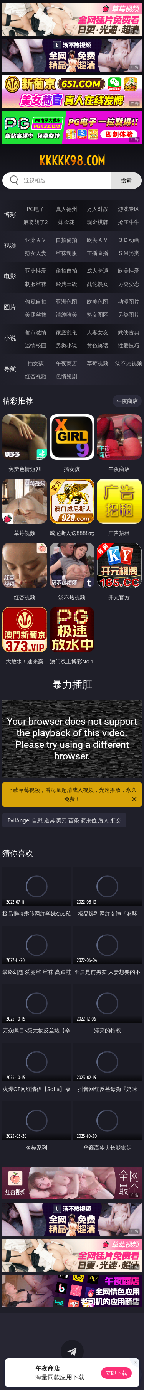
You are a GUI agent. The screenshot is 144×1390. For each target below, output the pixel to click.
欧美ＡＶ (97, 239)
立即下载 (116, 1373)
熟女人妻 (35, 252)
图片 (10, 307)
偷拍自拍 (66, 270)
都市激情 (35, 332)
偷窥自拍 (35, 301)
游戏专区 (128, 209)
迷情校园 (35, 345)
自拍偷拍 (66, 239)
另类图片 (128, 314)
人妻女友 (97, 332)
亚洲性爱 (35, 270)
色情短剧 (66, 376)
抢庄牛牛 (128, 222)
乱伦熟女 (97, 283)
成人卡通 (97, 270)
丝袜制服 (66, 252)
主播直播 (97, 252)
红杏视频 (35, 376)
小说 (10, 338)
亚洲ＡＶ (35, 239)
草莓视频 (97, 363)
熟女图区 (97, 314)
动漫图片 (128, 301)
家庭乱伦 (66, 332)
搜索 (126, 180)
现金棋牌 (97, 222)
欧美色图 (97, 301)
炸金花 (66, 222)
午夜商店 (66, 363)
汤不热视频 (128, 363)
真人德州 (66, 209)
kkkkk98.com (72, 161)
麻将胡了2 (35, 222)
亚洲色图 (66, 301)
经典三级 (66, 283)
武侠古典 (128, 332)
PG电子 (35, 209)
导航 (10, 368)
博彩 (10, 214)
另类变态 (128, 283)
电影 (10, 276)
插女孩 (36, 363)
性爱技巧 (128, 345)
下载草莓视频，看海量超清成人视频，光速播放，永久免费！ (73, 795)
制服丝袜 (35, 283)
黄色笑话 (97, 345)
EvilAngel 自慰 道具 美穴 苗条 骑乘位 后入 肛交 (64, 820)
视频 (10, 245)
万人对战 (97, 209)
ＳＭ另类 (128, 252)
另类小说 (66, 345)
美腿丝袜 (35, 314)
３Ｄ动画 (128, 239)
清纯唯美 (66, 314)
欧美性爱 (128, 270)
